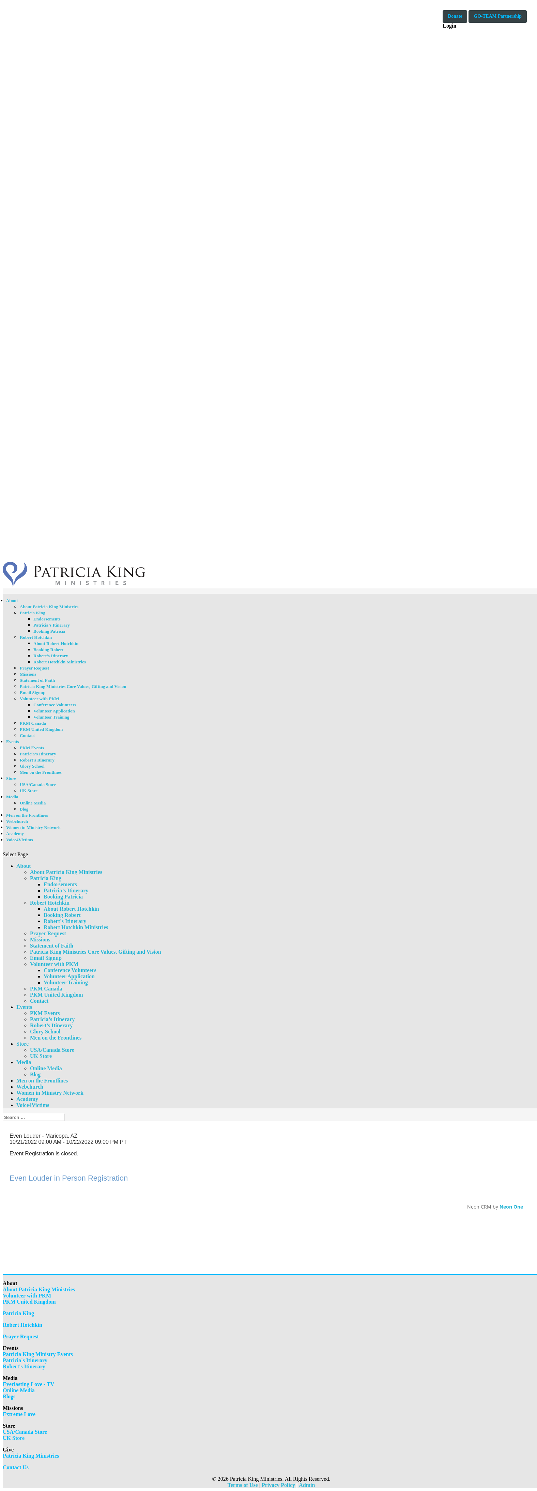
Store (11, 778)
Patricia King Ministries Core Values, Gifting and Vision (73, 686)
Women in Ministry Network (33, 827)
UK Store (28, 790)
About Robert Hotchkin (55, 643)
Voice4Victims (19, 839)
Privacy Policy (278, 1485)
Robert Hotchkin (36, 637)
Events (12, 741)
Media (12, 796)
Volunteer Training (51, 717)
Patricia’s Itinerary (51, 625)
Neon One (511, 1206)
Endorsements (46, 618)
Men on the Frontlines (41, 772)
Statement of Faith (37, 680)
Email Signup (33, 692)
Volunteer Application (54, 710)
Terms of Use (243, 1485)
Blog (24, 809)
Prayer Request (34, 668)
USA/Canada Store (38, 784)
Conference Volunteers (54, 704)
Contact (27, 735)
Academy (15, 833)
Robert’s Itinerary (50, 655)
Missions (28, 674)
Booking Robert (48, 649)
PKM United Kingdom (41, 729)
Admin (307, 1485)
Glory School (32, 766)
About (12, 600)
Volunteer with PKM (39, 698)
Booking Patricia (49, 631)
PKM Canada (33, 723)
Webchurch (17, 821)
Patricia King (32, 612)
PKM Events (32, 747)
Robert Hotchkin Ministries (59, 661)
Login (449, 26)
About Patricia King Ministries (49, 606)
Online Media (33, 802)
